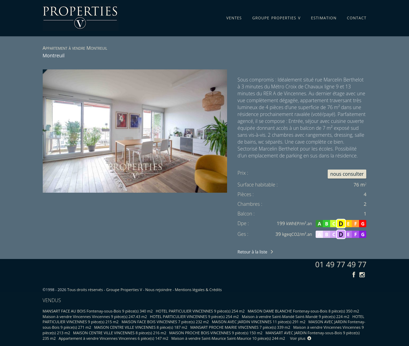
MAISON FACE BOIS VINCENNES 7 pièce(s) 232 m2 (165, 321)
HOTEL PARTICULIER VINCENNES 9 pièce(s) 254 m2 (200, 311)
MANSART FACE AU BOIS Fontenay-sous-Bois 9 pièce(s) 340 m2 (98, 311)
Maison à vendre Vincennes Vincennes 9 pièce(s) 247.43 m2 (95, 316)
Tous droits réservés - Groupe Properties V (104, 289)
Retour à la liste (252, 252)
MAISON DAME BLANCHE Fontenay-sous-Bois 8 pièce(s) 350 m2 (303, 311)
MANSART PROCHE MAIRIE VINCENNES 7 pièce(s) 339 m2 (240, 327)
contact (357, 16)
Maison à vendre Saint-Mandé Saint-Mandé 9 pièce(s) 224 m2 (295, 316)
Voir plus (300, 338)
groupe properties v (276, 16)
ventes (234, 16)
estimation (324, 16)
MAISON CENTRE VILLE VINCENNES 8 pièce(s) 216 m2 (119, 332)
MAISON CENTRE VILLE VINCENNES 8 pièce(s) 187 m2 (140, 327)
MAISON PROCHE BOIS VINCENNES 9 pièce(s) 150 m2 (216, 332)
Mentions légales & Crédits (198, 289)
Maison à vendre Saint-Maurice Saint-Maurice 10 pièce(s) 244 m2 (228, 338)
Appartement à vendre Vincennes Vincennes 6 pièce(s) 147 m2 (113, 338)
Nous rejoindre (158, 289)
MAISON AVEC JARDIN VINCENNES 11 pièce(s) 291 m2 (259, 321)
